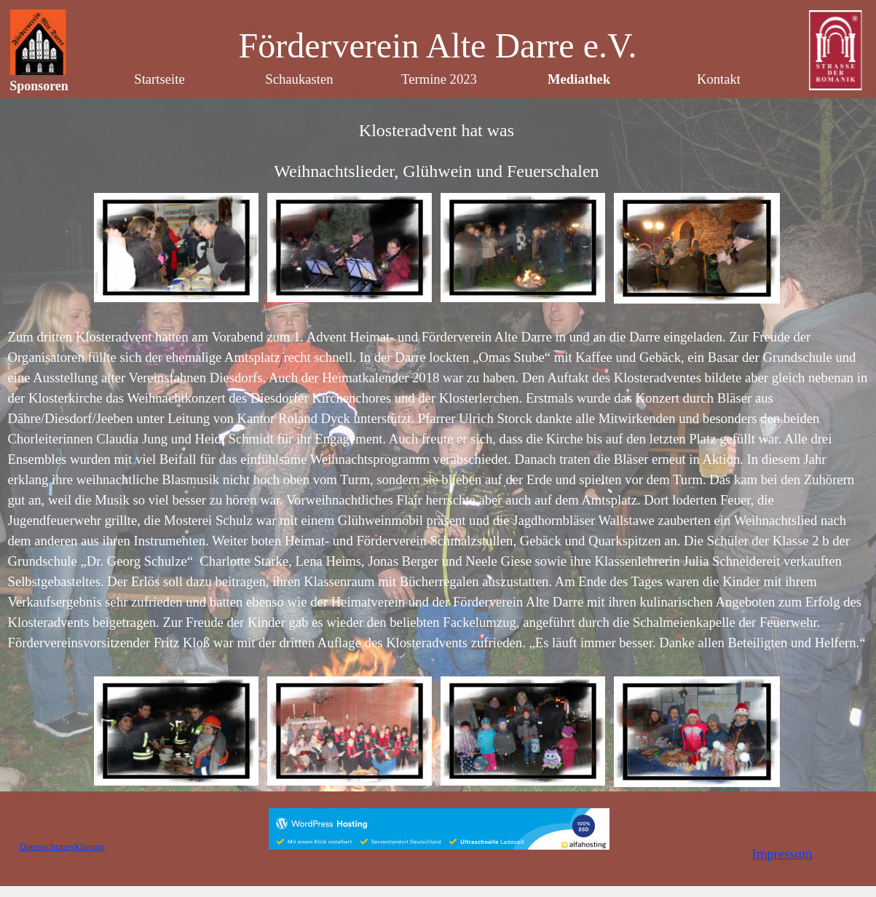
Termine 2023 (439, 79)
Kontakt (719, 79)
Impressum (782, 853)
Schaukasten (299, 79)
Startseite (159, 79)
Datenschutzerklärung (62, 846)
